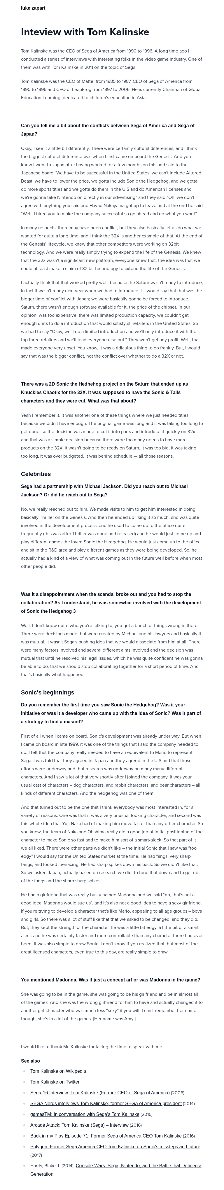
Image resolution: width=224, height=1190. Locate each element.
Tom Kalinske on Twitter (55, 1081)
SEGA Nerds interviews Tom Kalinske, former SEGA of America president (106, 1103)
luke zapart (33, 8)
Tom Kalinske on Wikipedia (58, 1071)
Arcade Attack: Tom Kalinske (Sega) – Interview (79, 1125)
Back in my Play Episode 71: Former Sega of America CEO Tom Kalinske (106, 1135)
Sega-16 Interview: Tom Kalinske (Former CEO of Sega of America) (100, 1092)
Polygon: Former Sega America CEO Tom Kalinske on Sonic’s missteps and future (115, 1146)
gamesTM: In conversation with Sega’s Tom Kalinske (84, 1114)
